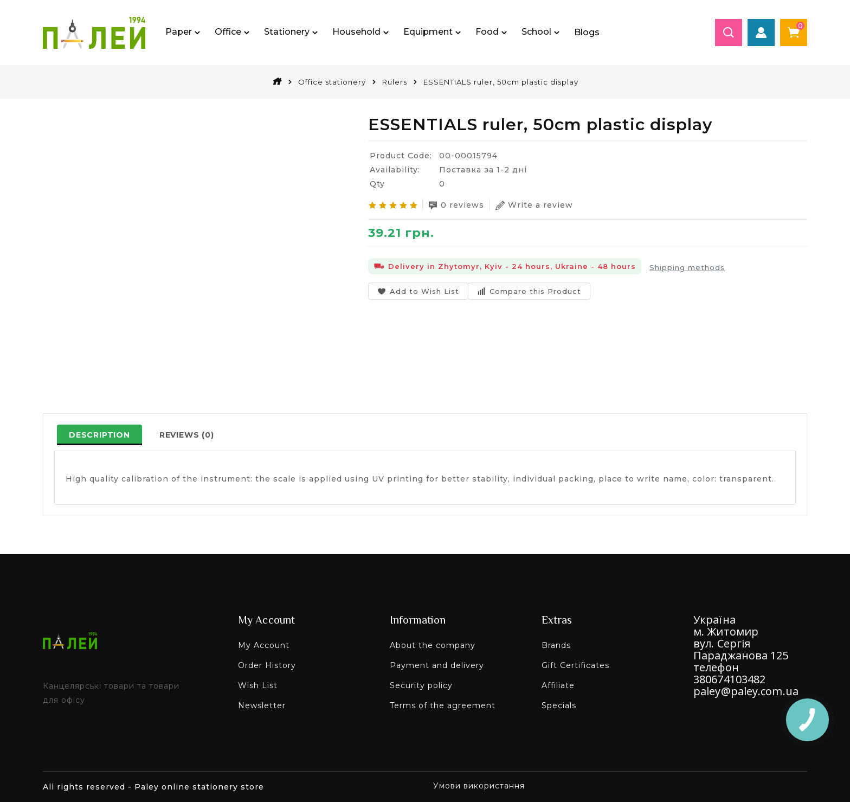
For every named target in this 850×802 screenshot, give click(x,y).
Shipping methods (687, 267)
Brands (556, 645)
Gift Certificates (575, 665)
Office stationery (332, 82)
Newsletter (262, 705)
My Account (263, 645)
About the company (432, 645)
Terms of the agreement (442, 705)
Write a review (534, 205)
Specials (559, 705)
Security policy (421, 685)
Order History (267, 665)
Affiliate (558, 685)
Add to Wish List (418, 291)
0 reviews (456, 205)
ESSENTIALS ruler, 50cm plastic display (500, 82)
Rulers (394, 82)
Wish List (258, 685)
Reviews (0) (186, 435)
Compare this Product (529, 291)
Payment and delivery (437, 665)
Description (99, 435)
